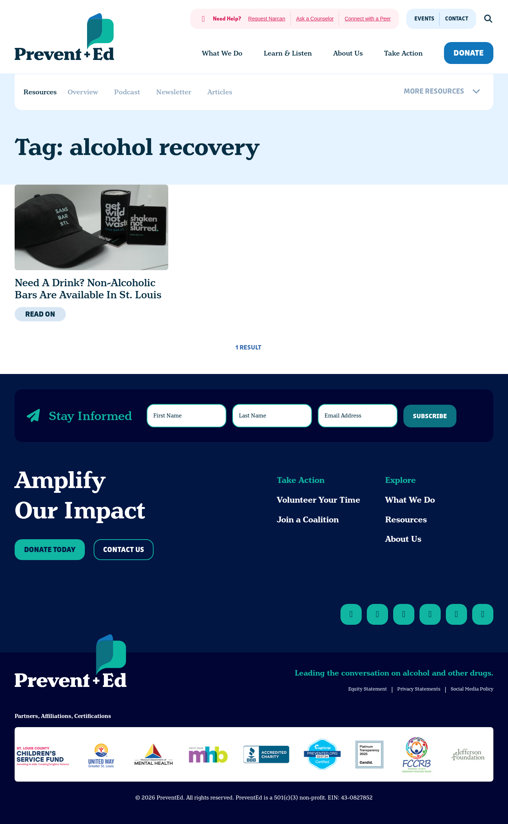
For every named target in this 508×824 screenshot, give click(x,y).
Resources (406, 519)
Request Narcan (266, 19)
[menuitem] (222, 53)
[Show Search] (488, 19)
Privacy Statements (418, 689)
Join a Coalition (308, 519)
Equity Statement (367, 689)
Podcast (127, 92)
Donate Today (49, 550)
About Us (403, 539)
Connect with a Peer (368, 19)
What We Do (410, 500)
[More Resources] (443, 92)
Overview (83, 92)
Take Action (300, 480)
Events (424, 19)
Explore (400, 480)
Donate (469, 53)
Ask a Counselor (315, 19)
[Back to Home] (71, 662)
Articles (219, 92)
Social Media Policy (472, 689)
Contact (456, 19)
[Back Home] (64, 36)
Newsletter (173, 92)
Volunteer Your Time (318, 500)
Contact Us (123, 550)
